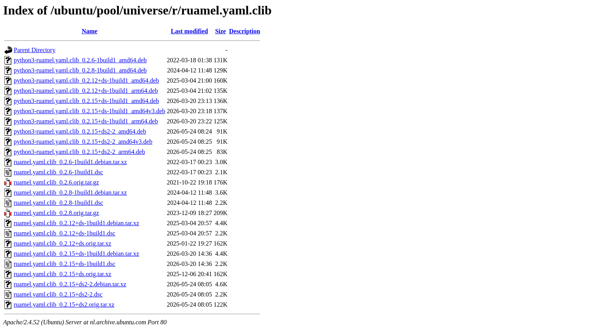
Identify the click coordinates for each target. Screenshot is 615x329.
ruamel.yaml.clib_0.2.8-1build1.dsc (58, 202)
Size (220, 31)
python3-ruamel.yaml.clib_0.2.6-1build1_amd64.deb (80, 60)
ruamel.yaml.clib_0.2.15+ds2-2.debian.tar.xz (70, 284)
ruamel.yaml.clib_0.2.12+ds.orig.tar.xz (62, 243)
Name (89, 31)
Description (244, 31)
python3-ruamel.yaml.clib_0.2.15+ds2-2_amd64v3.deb (83, 141)
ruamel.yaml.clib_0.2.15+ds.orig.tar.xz (62, 274)
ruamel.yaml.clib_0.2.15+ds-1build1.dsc (64, 263)
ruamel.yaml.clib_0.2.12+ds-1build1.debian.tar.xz (76, 223)
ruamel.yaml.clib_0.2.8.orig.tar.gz (56, 213)
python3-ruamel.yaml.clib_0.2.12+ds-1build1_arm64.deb (86, 90)
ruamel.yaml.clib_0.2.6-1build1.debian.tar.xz (70, 162)
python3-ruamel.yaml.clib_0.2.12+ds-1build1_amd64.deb (86, 80)
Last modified (189, 31)
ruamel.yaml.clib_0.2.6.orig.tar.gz (56, 182)
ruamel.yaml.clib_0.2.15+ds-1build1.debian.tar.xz (76, 253)
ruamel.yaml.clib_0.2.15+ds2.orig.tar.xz (64, 304)
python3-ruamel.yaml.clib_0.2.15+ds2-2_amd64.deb (80, 131)
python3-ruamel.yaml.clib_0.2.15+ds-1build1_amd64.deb (86, 101)
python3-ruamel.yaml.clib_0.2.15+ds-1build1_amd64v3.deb (89, 111)
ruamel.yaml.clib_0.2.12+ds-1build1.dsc (64, 233)
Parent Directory (34, 50)
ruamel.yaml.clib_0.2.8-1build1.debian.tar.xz (70, 192)
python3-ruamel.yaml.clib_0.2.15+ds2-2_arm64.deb (79, 151)
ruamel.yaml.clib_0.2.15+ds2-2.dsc (58, 294)
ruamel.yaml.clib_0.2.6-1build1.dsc (58, 172)
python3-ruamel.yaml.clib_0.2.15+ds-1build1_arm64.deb (86, 121)
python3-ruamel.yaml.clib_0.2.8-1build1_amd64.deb (80, 70)
